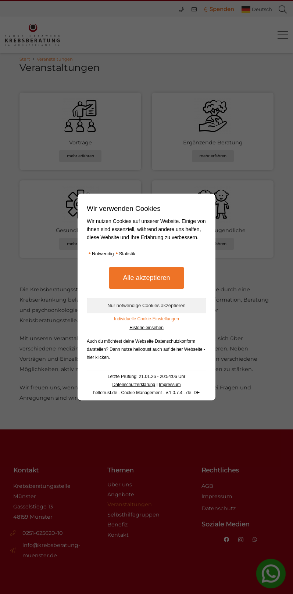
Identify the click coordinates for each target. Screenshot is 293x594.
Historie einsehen (146, 327)
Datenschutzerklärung (134, 384)
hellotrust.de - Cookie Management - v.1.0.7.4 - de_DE (146, 392)
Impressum (170, 384)
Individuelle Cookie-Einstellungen (146, 318)
